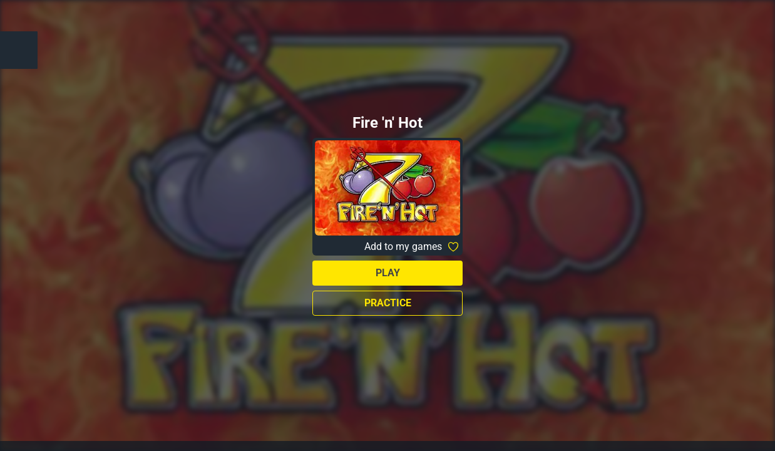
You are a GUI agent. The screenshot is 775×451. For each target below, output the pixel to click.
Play (388, 273)
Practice (387, 303)
